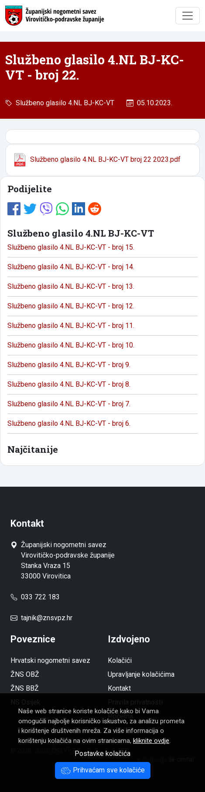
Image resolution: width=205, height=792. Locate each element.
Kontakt (119, 688)
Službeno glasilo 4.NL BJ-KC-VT (63, 103)
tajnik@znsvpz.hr (46, 618)
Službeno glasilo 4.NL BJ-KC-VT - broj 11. (70, 325)
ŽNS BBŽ (24, 688)
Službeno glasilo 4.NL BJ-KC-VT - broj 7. (68, 404)
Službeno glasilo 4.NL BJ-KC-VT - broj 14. (70, 267)
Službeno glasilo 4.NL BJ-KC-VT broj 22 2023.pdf (97, 159)
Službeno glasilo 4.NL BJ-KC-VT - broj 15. (70, 247)
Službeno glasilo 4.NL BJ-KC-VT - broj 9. (68, 365)
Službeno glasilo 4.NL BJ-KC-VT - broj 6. (68, 423)
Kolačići (120, 660)
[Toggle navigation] (187, 15)
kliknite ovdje (151, 741)
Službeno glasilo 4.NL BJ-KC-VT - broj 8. (68, 384)
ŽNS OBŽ (24, 674)
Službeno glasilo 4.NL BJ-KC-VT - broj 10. (70, 345)
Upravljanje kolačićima (141, 674)
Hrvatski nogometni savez (50, 660)
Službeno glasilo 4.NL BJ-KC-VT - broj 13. (70, 286)
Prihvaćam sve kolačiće (103, 770)
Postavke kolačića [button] (102, 753)
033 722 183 (35, 597)
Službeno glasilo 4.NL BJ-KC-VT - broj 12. (70, 306)
